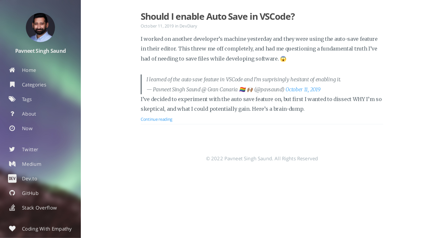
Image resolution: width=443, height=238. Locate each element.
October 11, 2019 (303, 89)
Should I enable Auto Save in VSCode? (218, 16)
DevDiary (188, 26)
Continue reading (156, 119)
